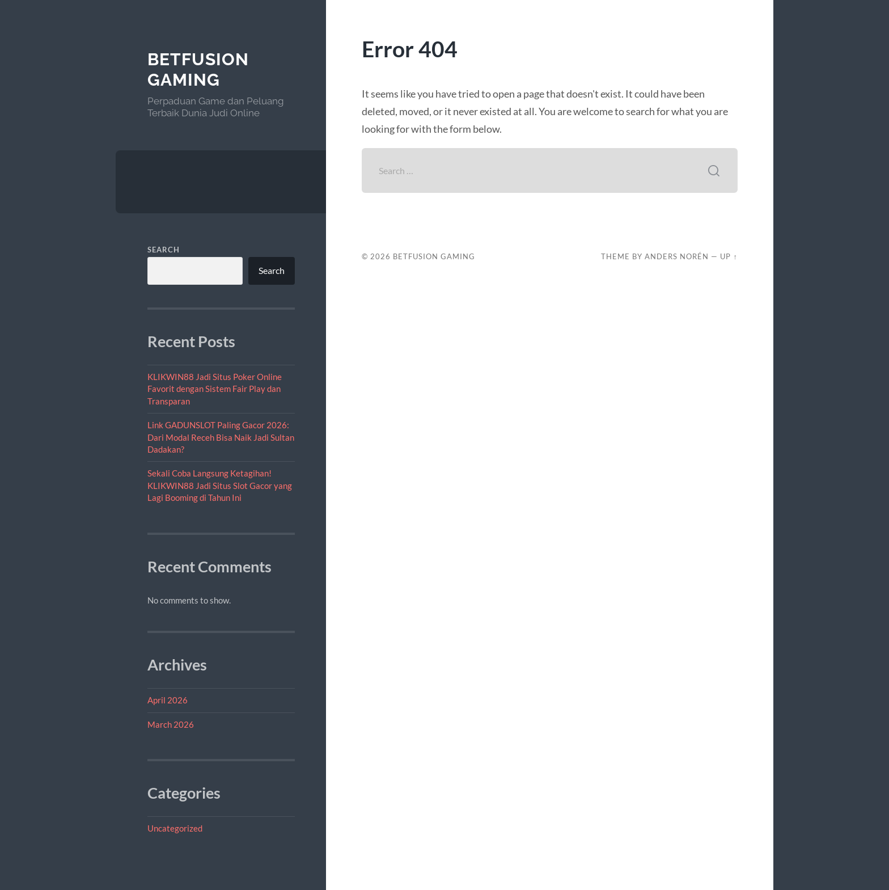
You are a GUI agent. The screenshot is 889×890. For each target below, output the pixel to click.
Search (163, 249)
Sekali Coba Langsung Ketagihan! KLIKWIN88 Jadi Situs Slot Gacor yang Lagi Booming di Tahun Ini (219, 485)
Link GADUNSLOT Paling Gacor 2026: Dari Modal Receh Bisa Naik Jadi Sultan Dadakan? (220, 437)
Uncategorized (174, 828)
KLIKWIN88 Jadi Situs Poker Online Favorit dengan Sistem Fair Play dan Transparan (214, 389)
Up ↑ (728, 256)
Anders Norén (677, 256)
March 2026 (170, 724)
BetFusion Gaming (198, 69)
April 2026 (167, 700)
